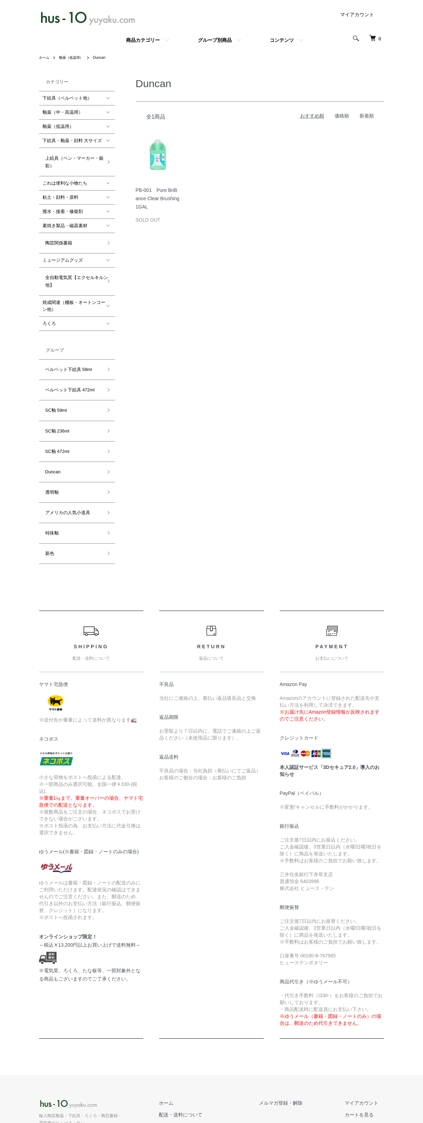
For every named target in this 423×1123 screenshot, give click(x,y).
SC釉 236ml (54, 394)
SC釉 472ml (54, 409)
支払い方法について (208, 1066)
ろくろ (49, 306)
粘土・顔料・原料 (60, 191)
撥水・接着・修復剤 (62, 205)
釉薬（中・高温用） (62, 112)
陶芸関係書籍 (55, 234)
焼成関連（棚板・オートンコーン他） (73, 289)
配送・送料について (208, 1043)
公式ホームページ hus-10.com (74, 1074)
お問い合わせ (364, 1054)
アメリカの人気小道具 (64, 454)
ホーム (45, 57)
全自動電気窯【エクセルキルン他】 (73, 267)
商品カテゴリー (143, 40)
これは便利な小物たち (64, 177)
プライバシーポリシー (211, 1089)
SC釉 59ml (53, 379)
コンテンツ (282, 40)
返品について (201, 1054)
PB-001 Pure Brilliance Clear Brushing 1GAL (158, 198)
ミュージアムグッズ (62, 249)
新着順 (366, 116)
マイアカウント (357, 14)
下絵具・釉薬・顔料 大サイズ (72, 140)
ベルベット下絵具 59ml (65, 350)
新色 (46, 484)
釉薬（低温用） (75, 57)
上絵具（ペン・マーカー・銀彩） (71, 158)
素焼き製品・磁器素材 (64, 220)
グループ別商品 (215, 40)
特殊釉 (49, 469)
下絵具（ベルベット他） (67, 98)
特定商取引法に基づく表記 (216, 1077)
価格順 (342, 116)
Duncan (107, 57)
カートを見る (364, 1043)
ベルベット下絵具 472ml (67, 365)
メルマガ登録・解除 (297, 1031)
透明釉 (49, 439)
